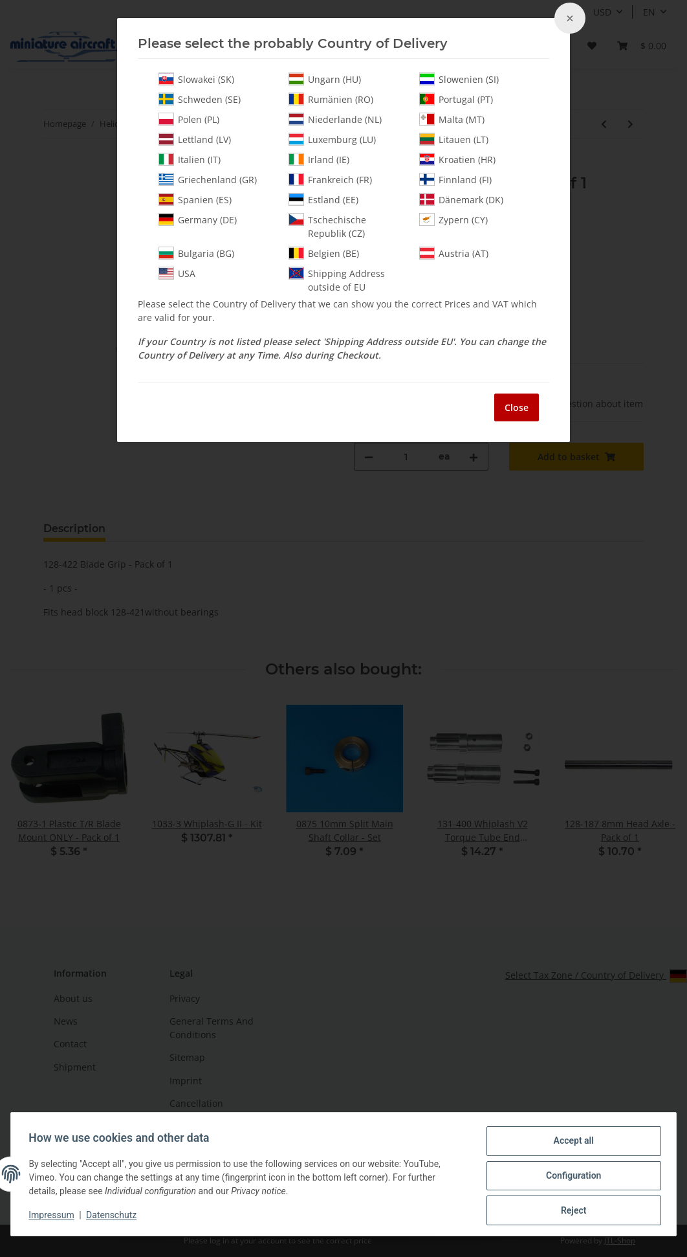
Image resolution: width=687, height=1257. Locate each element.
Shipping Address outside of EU (337, 280)
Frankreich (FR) (330, 179)
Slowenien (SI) (459, 78)
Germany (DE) (197, 219)
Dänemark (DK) (461, 199)
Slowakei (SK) (196, 78)
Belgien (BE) (324, 253)
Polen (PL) (188, 119)
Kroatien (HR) (457, 159)
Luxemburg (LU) (332, 139)
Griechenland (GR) (207, 179)
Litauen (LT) (453, 139)
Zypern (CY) (453, 219)
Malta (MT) (452, 119)
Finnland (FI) (455, 179)
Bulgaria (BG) (196, 253)
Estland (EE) (323, 199)
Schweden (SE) (199, 99)
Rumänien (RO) (331, 99)
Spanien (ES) (195, 199)
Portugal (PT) (456, 99)
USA (176, 273)
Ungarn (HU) (325, 78)
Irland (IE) (319, 159)
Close (517, 407)
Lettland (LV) (194, 139)
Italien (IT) (189, 159)
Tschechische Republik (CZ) (327, 226)
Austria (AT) (453, 253)
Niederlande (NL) (335, 119)
